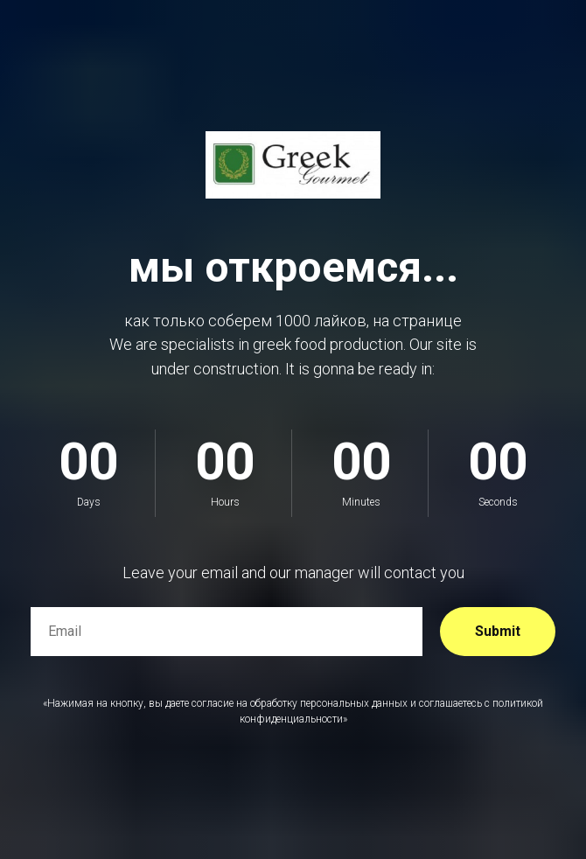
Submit (497, 631)
